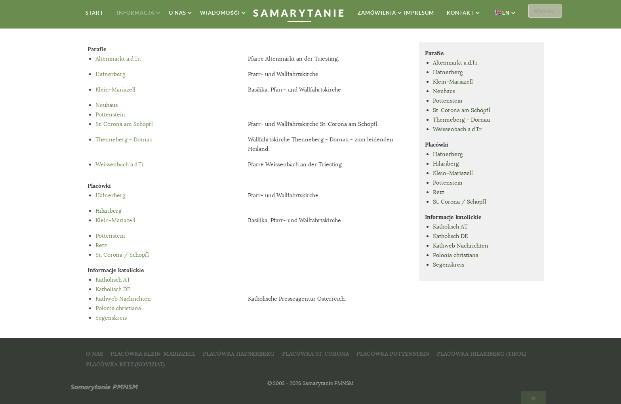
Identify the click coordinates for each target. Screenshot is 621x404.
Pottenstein (110, 114)
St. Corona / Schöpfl (122, 254)
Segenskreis (111, 317)
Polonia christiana (118, 308)
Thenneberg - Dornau (123, 139)
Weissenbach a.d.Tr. (120, 164)
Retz (101, 245)
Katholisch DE (113, 289)
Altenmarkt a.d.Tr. (118, 58)
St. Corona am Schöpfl (124, 124)
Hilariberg (108, 210)
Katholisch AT (112, 279)
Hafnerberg (110, 74)
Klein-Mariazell (115, 89)
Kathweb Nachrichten (123, 298)
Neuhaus (106, 105)
